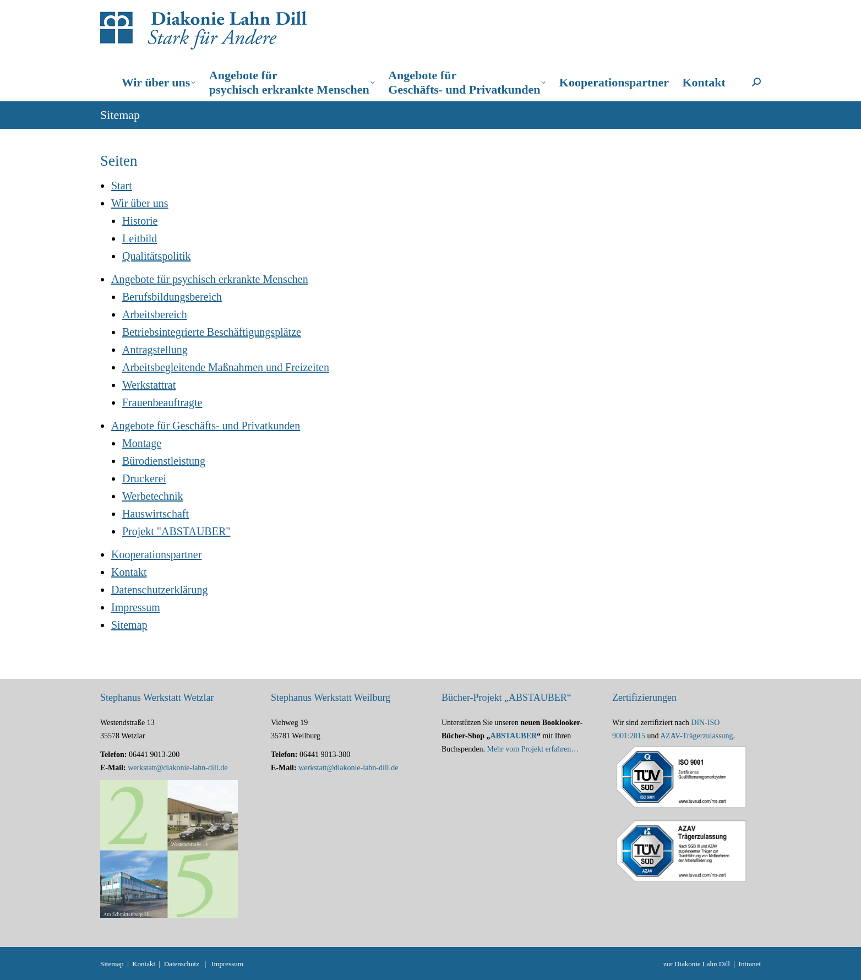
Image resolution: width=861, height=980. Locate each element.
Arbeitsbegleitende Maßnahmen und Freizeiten (225, 367)
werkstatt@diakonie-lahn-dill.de (177, 768)
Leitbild (139, 238)
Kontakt (128, 572)
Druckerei (144, 478)
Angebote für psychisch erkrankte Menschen (209, 279)
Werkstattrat (149, 385)
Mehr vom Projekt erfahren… (533, 749)
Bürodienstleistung (163, 461)
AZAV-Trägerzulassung (696, 736)
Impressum (135, 607)
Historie (139, 221)
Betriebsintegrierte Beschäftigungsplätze (211, 332)
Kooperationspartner (156, 554)
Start (121, 185)
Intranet (750, 964)
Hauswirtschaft (155, 514)
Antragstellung (155, 350)
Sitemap (129, 625)
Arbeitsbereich (154, 314)
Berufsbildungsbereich (172, 297)
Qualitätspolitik (156, 256)
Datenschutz (181, 964)
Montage (141, 443)
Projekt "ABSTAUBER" (176, 531)
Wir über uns (139, 203)
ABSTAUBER (514, 736)
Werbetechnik (152, 496)
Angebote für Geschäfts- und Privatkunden (205, 426)
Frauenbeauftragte (162, 402)
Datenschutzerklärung (159, 590)
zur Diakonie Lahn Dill (696, 964)
